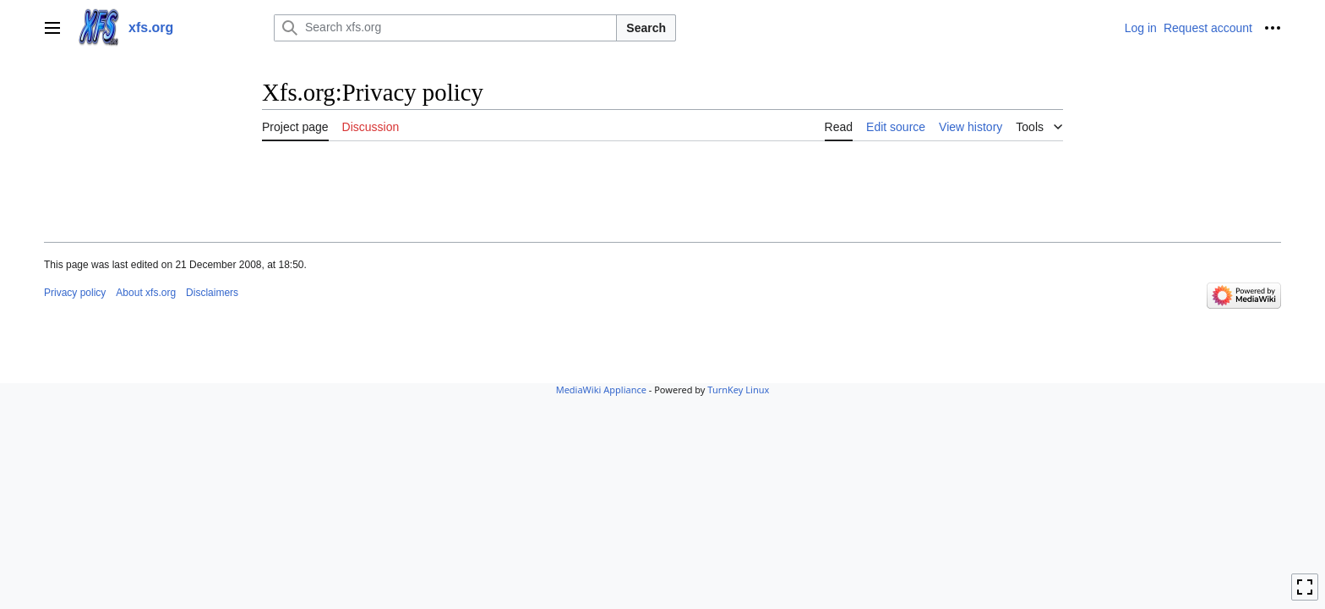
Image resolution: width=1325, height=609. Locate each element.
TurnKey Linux (738, 389)
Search (646, 28)
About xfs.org (146, 293)
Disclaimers (212, 293)
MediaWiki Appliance (601, 389)
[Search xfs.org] (445, 27)
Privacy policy (75, 293)
